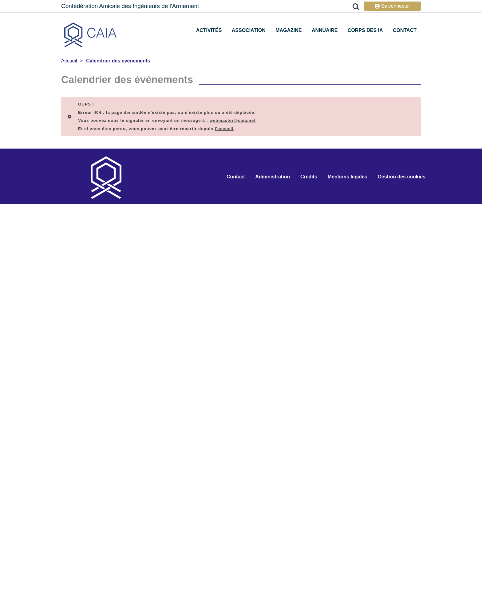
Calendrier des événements (118, 60)
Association (249, 30)
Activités (209, 30)
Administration (272, 176)
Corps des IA (365, 30)
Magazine (288, 30)
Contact (405, 30)
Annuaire (325, 30)
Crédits (308, 176)
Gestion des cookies (401, 176)
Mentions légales (347, 176)
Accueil (69, 60)
